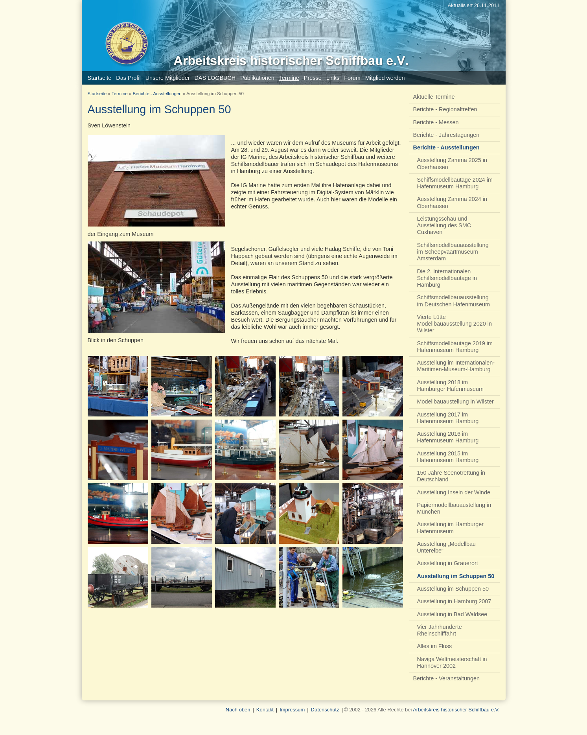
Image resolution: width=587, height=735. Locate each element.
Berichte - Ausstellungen (157, 93)
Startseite (97, 93)
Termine (120, 93)
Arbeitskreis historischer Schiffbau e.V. (456, 710)
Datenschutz (325, 710)
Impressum (292, 710)
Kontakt (265, 710)
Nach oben (238, 710)
